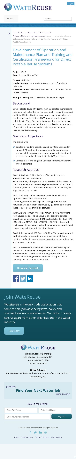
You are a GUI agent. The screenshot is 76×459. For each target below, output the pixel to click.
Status (23, 36)
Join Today (14, 330)
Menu (10, 18)
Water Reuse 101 (35, 33)
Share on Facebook (16, 278)
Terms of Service (42, 437)
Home (15, 33)
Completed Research (36, 36)
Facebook (30, 432)
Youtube (45, 432)
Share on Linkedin (30, 278)
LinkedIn (40, 432)
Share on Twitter (23, 278)
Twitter (35, 432)
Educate (23, 33)
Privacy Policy (56, 437)
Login (70, 4)
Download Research (28, 268)
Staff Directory (27, 437)
